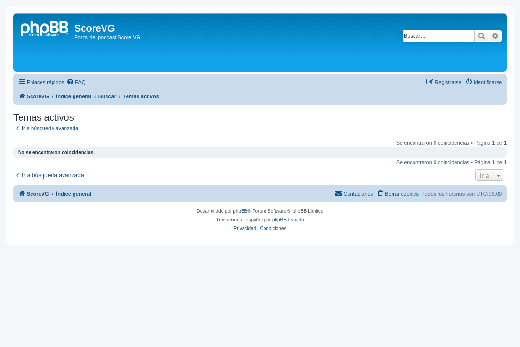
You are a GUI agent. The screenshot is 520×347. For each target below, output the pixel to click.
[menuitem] (75, 82)
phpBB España (288, 219)
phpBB (240, 211)
